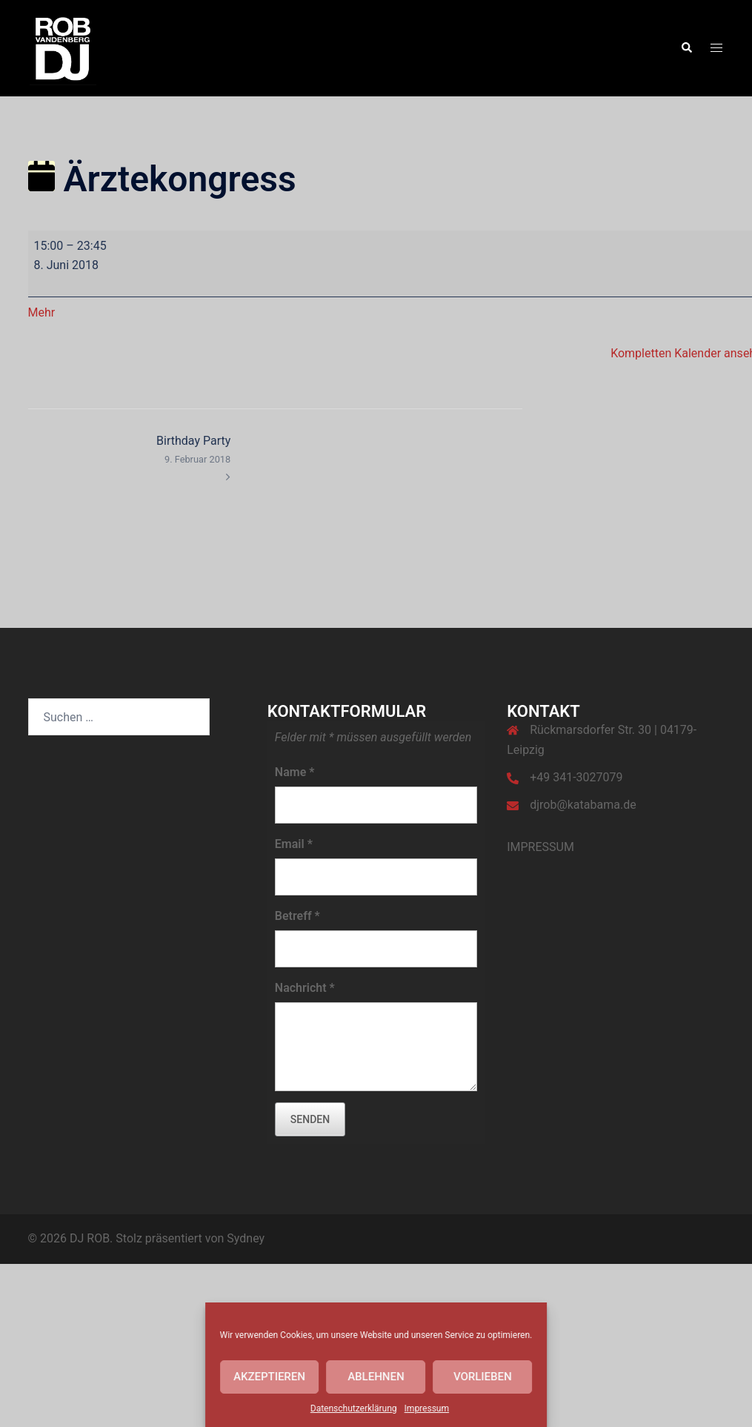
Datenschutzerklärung (353, 1408)
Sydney (245, 1238)
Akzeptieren (269, 1376)
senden (310, 1119)
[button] (686, 48)
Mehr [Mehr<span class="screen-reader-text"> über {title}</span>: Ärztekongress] (42, 312)
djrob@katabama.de (583, 805)
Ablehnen (375, 1376)
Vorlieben (482, 1376)
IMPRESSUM (540, 847)
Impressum (427, 1408)
